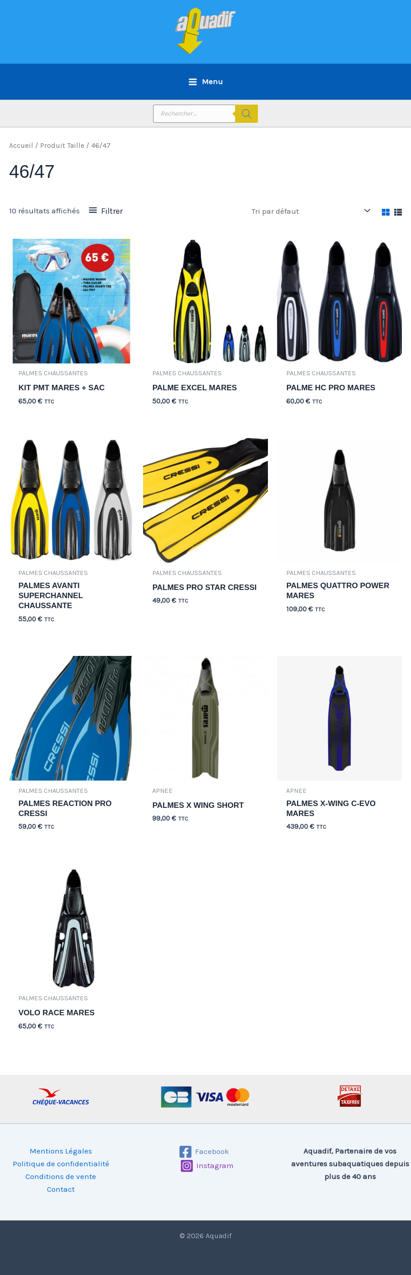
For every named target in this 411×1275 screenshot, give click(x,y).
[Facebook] (204, 1152)
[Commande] (310, 210)
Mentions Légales (61, 1150)
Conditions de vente (61, 1176)
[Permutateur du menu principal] (205, 81)
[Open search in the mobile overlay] (205, 114)
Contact (61, 1189)
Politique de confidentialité (61, 1163)
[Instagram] (207, 1166)
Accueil (21, 145)
